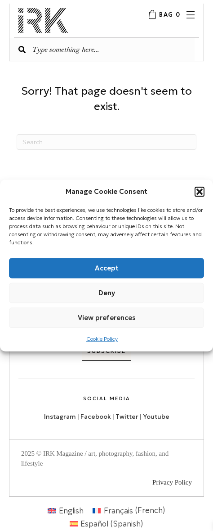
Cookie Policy (102, 338)
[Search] (106, 142)
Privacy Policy (172, 482)
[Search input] (102, 49)
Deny (106, 292)
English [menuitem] (71, 510)
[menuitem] (65, 510)
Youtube (156, 416)
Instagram (60, 416)
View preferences (107, 317)
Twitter (127, 416)
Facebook (95, 416)
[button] (199, 191)
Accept (107, 268)
